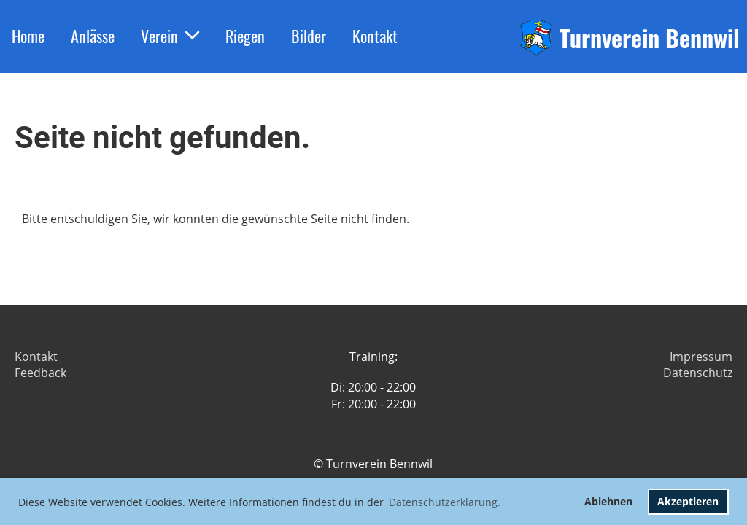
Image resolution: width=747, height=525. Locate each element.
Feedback (40, 373)
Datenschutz (697, 373)
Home (28, 35)
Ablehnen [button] (608, 501)
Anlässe (93, 35)
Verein (170, 35)
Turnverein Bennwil (650, 38)
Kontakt (375, 35)
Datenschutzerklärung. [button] (444, 502)
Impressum (701, 357)
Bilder (308, 35)
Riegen (245, 35)
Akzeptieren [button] (688, 501)
